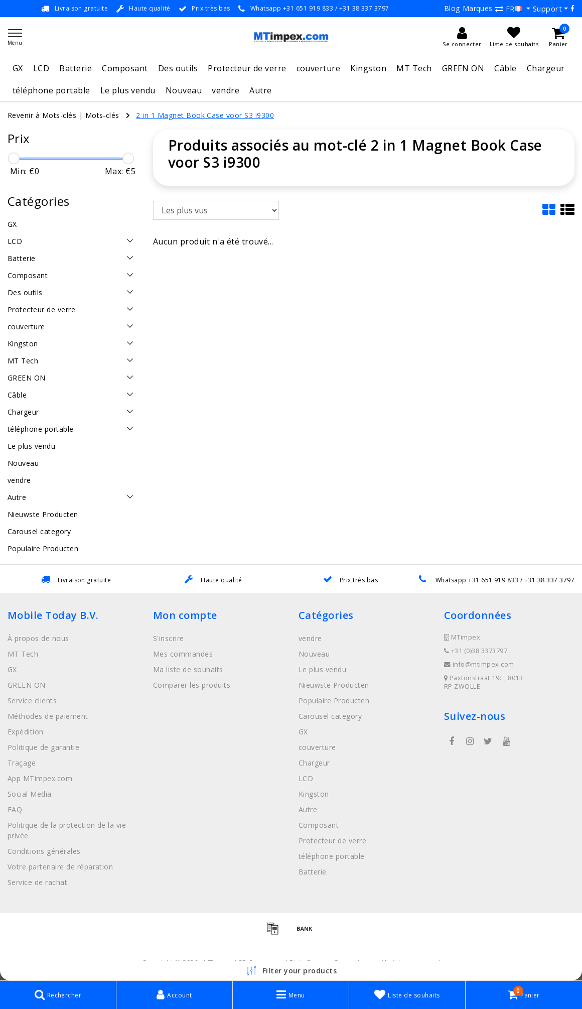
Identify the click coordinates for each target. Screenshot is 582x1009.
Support (547, 9)
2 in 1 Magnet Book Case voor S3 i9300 (205, 115)
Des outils (178, 68)
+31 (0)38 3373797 (475, 651)
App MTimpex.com (40, 778)
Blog (452, 8)
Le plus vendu (128, 90)
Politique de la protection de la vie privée (67, 830)
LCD (41, 68)
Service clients (32, 700)
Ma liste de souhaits (188, 669)
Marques (478, 8)
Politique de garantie (43, 747)
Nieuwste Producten (334, 685)
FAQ (15, 809)
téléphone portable (51, 90)
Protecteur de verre (247, 68)
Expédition (26, 731)
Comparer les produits (191, 685)
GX (18, 68)
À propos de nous (38, 638)
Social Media (30, 794)
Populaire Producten (334, 700)
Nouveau (184, 90)
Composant (125, 68)
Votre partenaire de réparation (60, 866)
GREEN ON (463, 68)
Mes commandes (183, 654)
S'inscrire (168, 638)
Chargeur (546, 68)
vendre (225, 90)
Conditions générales (44, 851)
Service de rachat (37, 882)
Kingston (368, 68)
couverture (319, 68)
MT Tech (413, 68)
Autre (260, 90)
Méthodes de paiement (48, 716)
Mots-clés (102, 115)
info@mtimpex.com (479, 664)
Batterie (75, 68)
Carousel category (330, 716)
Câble (505, 68)
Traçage (22, 763)
